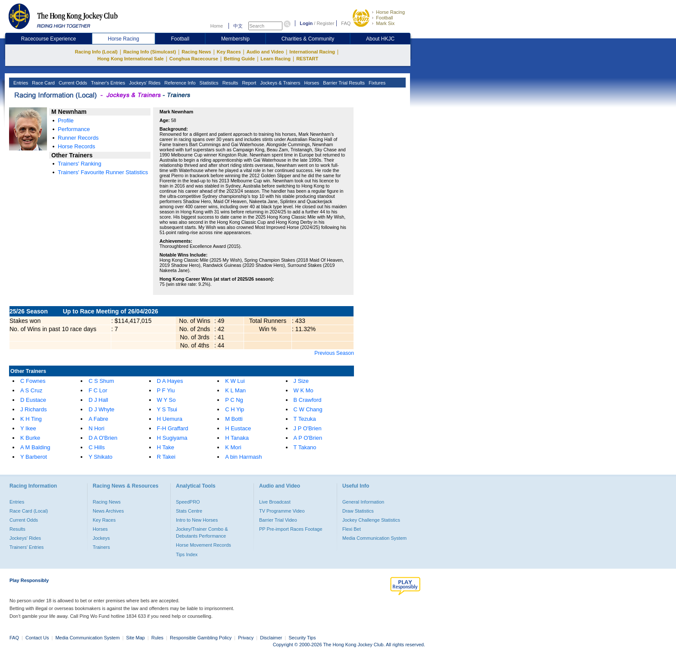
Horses (311, 82)
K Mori (233, 447)
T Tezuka (305, 419)
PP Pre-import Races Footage (290, 529)
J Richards (33, 409)
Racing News (196, 51)
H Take (165, 447)
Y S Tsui (167, 409)
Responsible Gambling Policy (201, 637)
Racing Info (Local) (96, 51)
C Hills (96, 447)
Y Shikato (100, 457)
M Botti (233, 419)
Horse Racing (390, 12)
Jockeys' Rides (144, 82)
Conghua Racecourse (193, 58)
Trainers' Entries (26, 547)
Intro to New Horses (197, 520)
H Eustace (238, 428)
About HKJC (380, 39)
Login (306, 23)
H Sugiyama (172, 438)
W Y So (166, 400)
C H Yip (234, 409)
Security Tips (302, 637)
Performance (74, 129)
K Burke (30, 438)
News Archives (108, 510)
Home (216, 25)
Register (325, 23)
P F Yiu (166, 390)
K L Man (235, 390)
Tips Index (186, 554)
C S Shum (101, 381)
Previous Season (334, 353)
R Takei (166, 457)
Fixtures (376, 82)
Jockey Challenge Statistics (371, 520)
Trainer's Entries (107, 82)
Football (384, 17)
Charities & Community (308, 39)
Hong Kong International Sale (130, 58)
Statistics (208, 82)
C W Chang (308, 409)
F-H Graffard (172, 428)
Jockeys (101, 538)
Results (229, 82)
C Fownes (33, 381)
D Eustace (33, 400)
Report (248, 82)
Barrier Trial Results (343, 82)
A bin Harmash (243, 457)
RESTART (307, 58)
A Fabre (98, 419)
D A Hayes (170, 381)
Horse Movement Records (203, 545)
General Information (363, 501)
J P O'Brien (308, 428)
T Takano (305, 447)
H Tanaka (237, 438)
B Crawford (308, 400)
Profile (66, 120)
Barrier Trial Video (278, 520)
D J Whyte (101, 409)
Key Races (229, 51)
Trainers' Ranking (79, 163)
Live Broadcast (275, 501)
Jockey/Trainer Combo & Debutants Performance (202, 532)
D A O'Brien (102, 438)
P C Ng (234, 400)
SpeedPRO (188, 501)
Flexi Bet (351, 529)
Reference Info (179, 82)
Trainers (101, 547)
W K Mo (303, 390)
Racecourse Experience (48, 39)
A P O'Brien (308, 438)
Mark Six (385, 23)
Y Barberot (33, 457)
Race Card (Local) (28, 510)
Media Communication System (374, 538)
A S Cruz (31, 390)
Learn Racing (275, 58)
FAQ (346, 23)
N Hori (96, 428)
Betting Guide (239, 58)
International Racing (312, 51)
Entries (20, 82)
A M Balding (35, 447)
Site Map (135, 637)
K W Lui (235, 381)
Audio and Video (265, 51)
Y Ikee (28, 428)
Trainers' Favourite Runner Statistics (103, 172)
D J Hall (98, 400)
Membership (235, 39)
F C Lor (97, 390)
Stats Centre (189, 510)
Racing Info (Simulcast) (149, 51)
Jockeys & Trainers (279, 82)
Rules (158, 637)
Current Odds (72, 82)
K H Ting (31, 419)
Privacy (246, 637)
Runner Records (78, 138)
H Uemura (169, 419)
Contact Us (37, 637)
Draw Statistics (358, 510)
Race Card (43, 82)
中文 (238, 25)
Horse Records (76, 146)
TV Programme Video (282, 510)
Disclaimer (271, 637)
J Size (301, 381)
